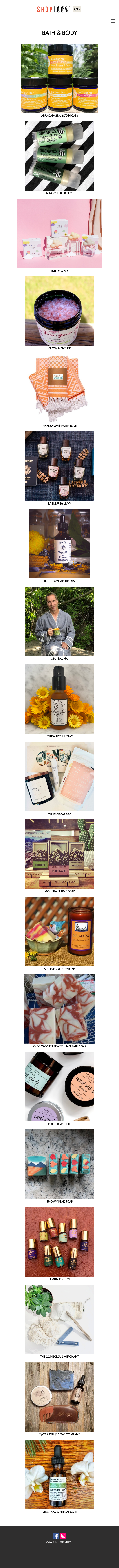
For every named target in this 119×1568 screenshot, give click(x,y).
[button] (113, 21)
